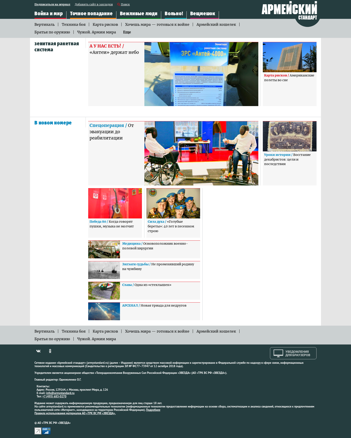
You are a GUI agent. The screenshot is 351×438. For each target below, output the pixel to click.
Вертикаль (44, 24)
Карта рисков (105, 24)
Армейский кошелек (216, 24)
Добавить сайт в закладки (94, 4)
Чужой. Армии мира (96, 32)
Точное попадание (91, 14)
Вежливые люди (139, 14)
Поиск (125, 4)
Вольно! (174, 14)
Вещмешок (202, 14)
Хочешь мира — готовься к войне (157, 24)
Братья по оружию (52, 32)
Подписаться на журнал (52, 4)
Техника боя (74, 24)
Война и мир (48, 14)
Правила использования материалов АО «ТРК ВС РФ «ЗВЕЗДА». (75, 413)
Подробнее (153, 410)
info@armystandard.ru (60, 393)
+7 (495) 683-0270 (54, 396)
